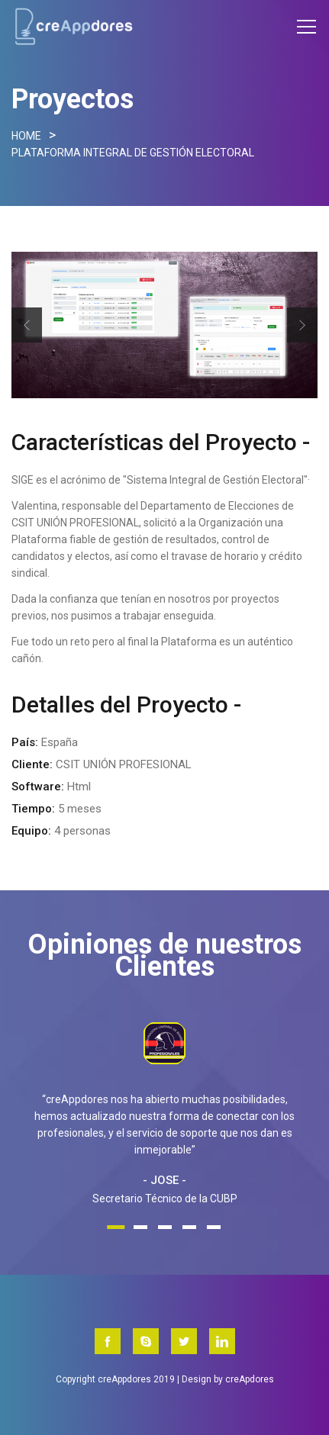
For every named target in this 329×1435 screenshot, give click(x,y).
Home (26, 136)
